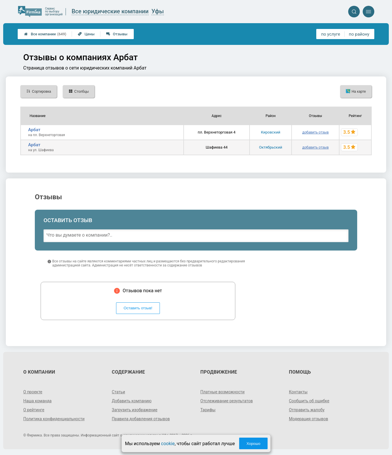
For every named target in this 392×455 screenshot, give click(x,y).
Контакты (298, 392)
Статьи (118, 392)
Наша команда (37, 401)
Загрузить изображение (134, 410)
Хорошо (253, 443)
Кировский (270, 132)
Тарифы (208, 410)
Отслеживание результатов (226, 401)
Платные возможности (222, 392)
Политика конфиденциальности (53, 418)
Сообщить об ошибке (309, 401)
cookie (168, 443)
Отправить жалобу (307, 410)
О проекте (32, 392)
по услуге (330, 34)
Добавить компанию (131, 401)
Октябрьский (270, 147)
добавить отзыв (315, 132)
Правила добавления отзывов (141, 418)
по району (359, 34)
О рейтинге (33, 410)
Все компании (45, 34)
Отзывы (116, 34)
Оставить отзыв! (138, 308)
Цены (86, 34)
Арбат (34, 129)
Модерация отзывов (308, 418)
